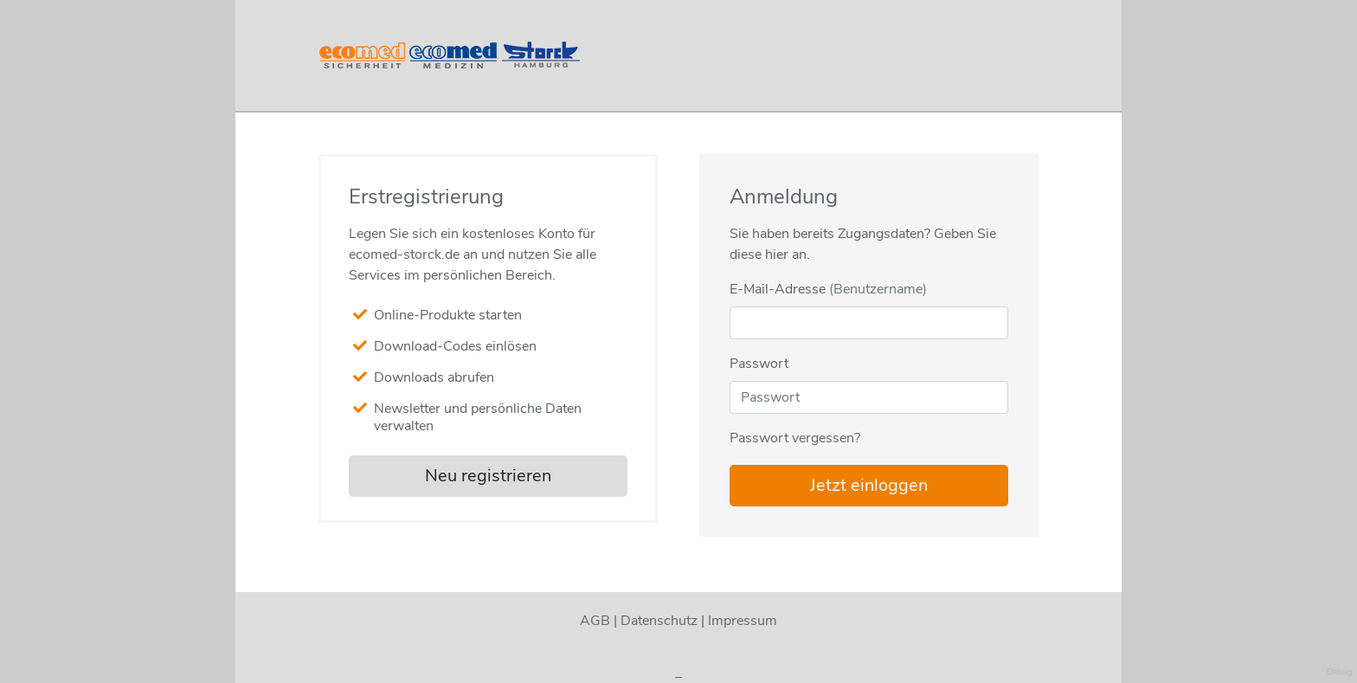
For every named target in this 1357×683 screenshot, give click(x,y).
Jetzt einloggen (869, 485)
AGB (595, 620)
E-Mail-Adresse (828, 289)
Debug (1340, 672)
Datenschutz (659, 620)
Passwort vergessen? (795, 438)
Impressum (742, 620)
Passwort (759, 363)
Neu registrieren (488, 475)
